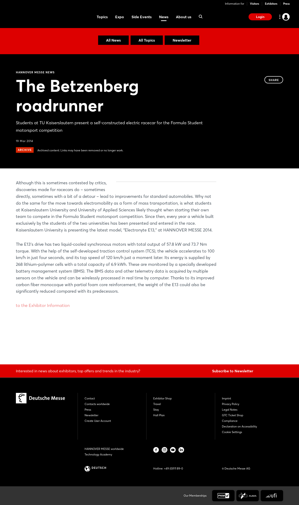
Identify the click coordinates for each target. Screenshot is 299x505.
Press (286, 3)
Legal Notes (229, 409)
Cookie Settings (232, 432)
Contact (90, 398)
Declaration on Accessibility (239, 426)
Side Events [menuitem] (142, 16)
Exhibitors (271, 3)
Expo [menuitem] (119, 16)
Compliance (230, 421)
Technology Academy (98, 454)
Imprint (226, 398)
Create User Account (98, 421)
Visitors (254, 3)
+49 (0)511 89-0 (173, 468)
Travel (157, 404)
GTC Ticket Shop (232, 415)
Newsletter (182, 40)
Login (260, 17)
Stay (156, 409)
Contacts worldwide (97, 404)
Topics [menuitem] (102, 16)
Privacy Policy (230, 404)
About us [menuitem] (183, 16)
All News (113, 40)
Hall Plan (159, 415)
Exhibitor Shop (162, 398)
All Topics (147, 40)
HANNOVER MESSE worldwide (104, 449)
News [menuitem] (163, 16)
